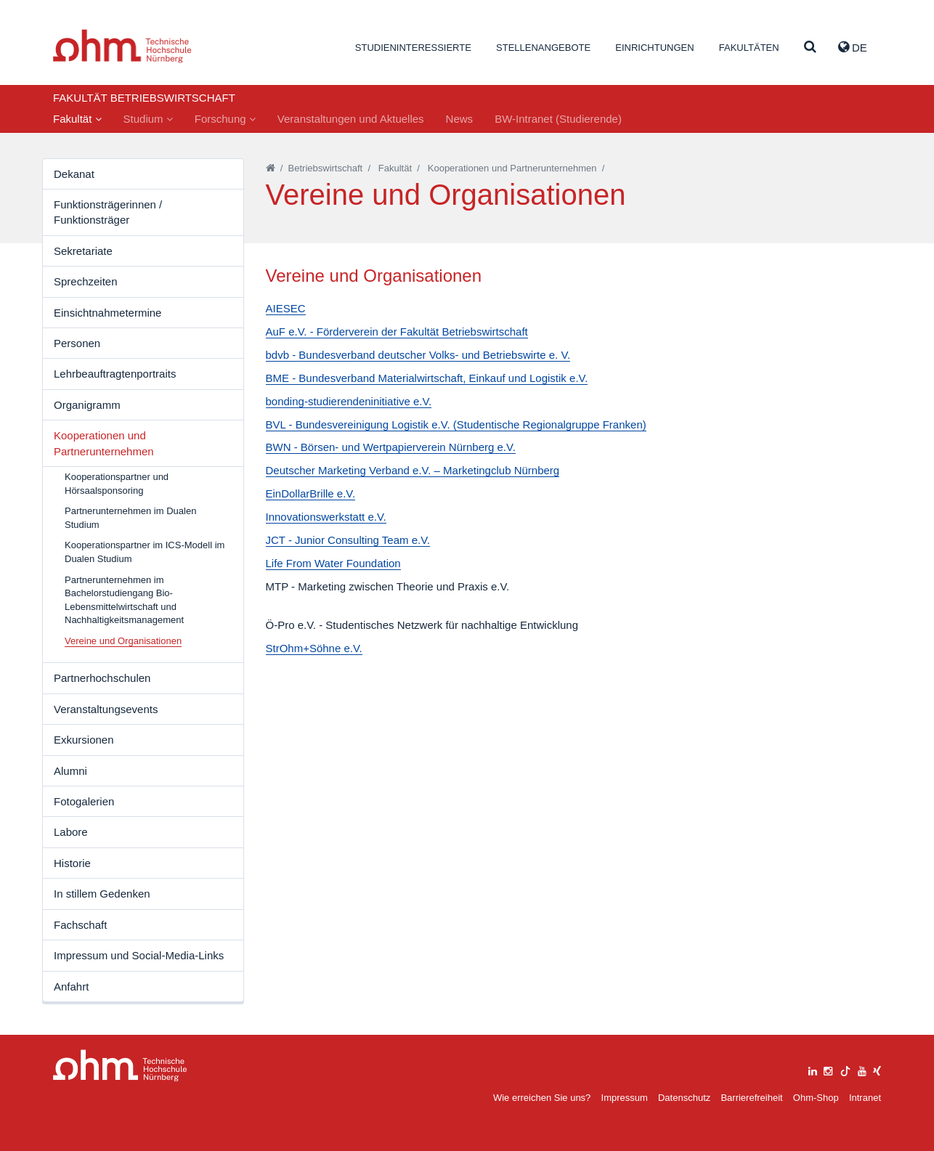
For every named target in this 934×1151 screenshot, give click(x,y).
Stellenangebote (543, 47)
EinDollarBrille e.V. (311, 493)
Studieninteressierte (413, 47)
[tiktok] (845, 1069)
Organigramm (87, 405)
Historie (72, 863)
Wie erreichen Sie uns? (541, 1097)
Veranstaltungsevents (106, 709)
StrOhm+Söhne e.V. (314, 648)
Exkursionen (84, 739)
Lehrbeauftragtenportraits (115, 373)
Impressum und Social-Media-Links (139, 955)
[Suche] (810, 47)
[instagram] (828, 1069)
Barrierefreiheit (751, 1097)
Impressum (624, 1097)
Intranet (865, 1097)
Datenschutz (684, 1097)
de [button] (852, 47)
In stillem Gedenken (102, 893)
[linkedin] (812, 1069)
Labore (71, 832)
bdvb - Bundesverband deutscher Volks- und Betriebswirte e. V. (418, 355)
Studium (148, 119)
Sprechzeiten (86, 281)
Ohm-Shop (816, 1097)
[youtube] (862, 1069)
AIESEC (286, 308)
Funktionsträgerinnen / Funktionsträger (108, 212)
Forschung (225, 119)
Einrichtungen (654, 47)
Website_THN (122, 46)
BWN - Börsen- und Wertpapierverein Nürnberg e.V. (391, 447)
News (460, 119)
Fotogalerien (84, 801)
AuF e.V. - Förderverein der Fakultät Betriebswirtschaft (397, 331)
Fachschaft (80, 925)
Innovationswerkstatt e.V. (326, 517)
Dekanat (74, 174)
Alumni (70, 771)
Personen (77, 343)
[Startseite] (270, 168)
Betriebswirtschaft (325, 168)
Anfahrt (71, 986)
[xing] (877, 1069)
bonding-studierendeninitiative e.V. (349, 401)
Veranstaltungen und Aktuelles (350, 119)
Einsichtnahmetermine (107, 312)
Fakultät (77, 119)
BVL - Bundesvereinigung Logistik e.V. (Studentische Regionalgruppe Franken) (456, 424)
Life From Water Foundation (333, 563)
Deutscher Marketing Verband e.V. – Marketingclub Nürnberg (413, 470)
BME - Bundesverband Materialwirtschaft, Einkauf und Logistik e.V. (427, 378)
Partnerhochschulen (102, 678)
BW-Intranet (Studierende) (558, 119)
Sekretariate (83, 251)
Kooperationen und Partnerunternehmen (104, 443)
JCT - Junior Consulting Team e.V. (348, 540)
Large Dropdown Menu (120, 1065)
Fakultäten (749, 47)
